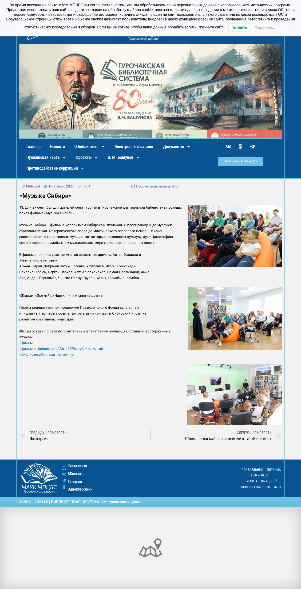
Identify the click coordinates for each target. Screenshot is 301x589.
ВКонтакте (76, 474)
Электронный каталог (134, 146)
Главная (33, 146)
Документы (177, 146)
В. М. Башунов (124, 157)
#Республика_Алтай (86, 349)
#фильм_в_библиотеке (38, 349)
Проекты (87, 157)
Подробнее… (265, 27)
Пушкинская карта (46, 157)
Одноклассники (80, 489)
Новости (57, 146)
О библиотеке (89, 146)
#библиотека (30, 354)
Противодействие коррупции (55, 168)
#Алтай (63, 349)
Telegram (75, 481)
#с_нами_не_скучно (57, 354)
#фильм (26, 343)
